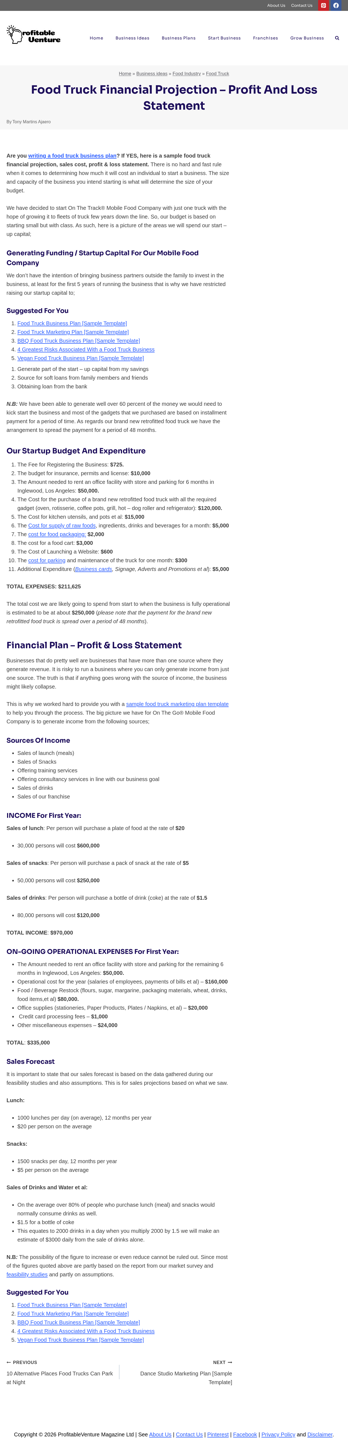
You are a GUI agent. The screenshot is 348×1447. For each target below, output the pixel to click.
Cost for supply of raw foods (62, 526)
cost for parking (47, 560)
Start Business (224, 38)
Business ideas (133, 38)
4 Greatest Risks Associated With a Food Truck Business (86, 349)
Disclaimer (320, 1434)
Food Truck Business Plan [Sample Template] (72, 323)
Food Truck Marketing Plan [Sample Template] (73, 332)
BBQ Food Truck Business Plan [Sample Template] (78, 341)
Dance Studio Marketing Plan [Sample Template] (178, 1371)
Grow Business (307, 38)
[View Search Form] (337, 38)
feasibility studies (27, 1274)
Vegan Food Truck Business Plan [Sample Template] (80, 358)
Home (96, 38)
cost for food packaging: (57, 534)
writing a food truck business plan (72, 156)
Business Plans (179, 38)
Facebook (245, 1434)
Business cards (93, 569)
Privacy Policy (278, 1434)
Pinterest (218, 1434)
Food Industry (187, 73)
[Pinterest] (323, 5)
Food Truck (217, 73)
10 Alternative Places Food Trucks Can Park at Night (60, 1371)
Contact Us (302, 5)
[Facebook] (336, 5)
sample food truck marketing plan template (177, 704)
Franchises (265, 38)
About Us (276, 5)
